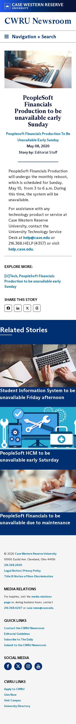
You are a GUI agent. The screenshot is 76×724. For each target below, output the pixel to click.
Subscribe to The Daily (18, 639)
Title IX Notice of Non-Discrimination (28, 576)
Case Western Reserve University (36, 553)
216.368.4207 (13, 608)
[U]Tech (10, 276)
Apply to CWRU (14, 689)
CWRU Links (15, 682)
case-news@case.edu (40, 608)
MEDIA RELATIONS (20, 589)
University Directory (17, 706)
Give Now (10, 694)
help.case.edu (21, 249)
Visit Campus (12, 700)
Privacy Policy (32, 570)
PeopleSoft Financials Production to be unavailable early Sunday (32, 281)
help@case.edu (36, 237)
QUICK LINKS (15, 621)
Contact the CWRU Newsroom (24, 628)
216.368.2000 (13, 565)
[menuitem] (38, 628)
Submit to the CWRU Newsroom (25, 645)
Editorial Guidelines (17, 634)
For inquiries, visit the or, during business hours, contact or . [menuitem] (29, 602)
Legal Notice (12, 570)
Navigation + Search (29, 37)
